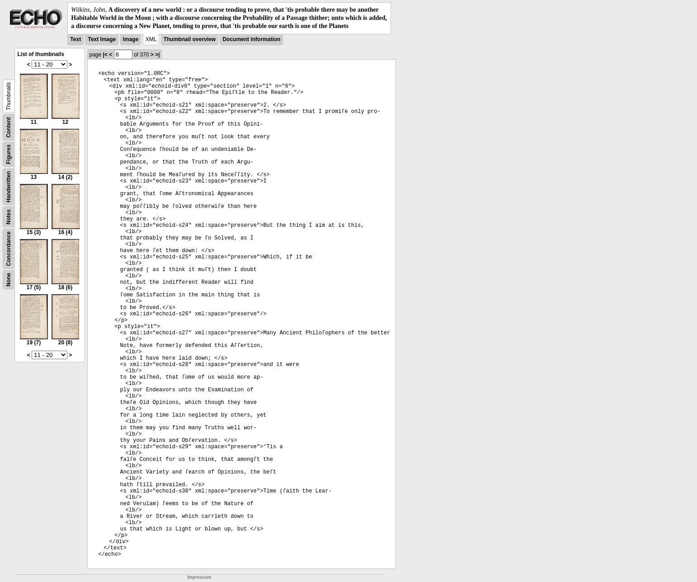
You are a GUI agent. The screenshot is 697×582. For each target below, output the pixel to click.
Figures (8, 154)
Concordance (8, 248)
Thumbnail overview (190, 39)
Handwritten (8, 186)
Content (8, 127)
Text (75, 39)
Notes (8, 216)
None (8, 279)
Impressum (199, 577)
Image (131, 39)
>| (157, 55)
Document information (251, 39)
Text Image (102, 39)
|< (105, 55)
